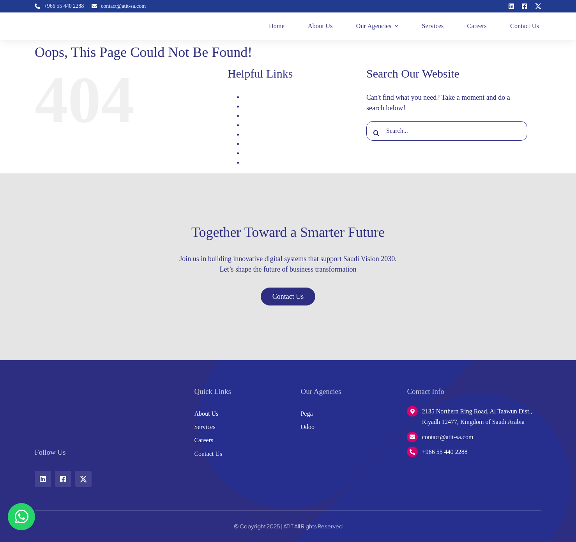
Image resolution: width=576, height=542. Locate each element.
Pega (249, 143)
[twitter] (538, 6)
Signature (255, 162)
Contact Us (257, 115)
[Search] (376, 133)
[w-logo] (58, 387)
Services (253, 153)
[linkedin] (511, 6)
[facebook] (524, 6)
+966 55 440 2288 (445, 451)
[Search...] (446, 131)
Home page (257, 125)
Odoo (250, 134)
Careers (252, 106)
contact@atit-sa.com (448, 437)
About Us (255, 97)
